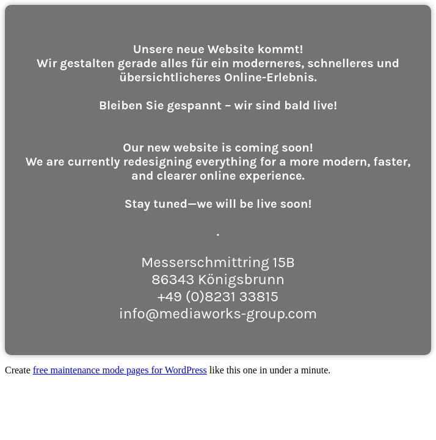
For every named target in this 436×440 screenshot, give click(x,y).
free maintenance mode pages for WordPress (120, 370)
